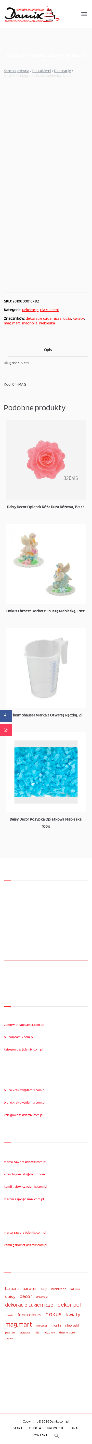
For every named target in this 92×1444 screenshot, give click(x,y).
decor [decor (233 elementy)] (26, 1296)
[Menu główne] (84, 14)
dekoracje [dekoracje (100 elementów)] (42, 1297)
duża (67, 318)
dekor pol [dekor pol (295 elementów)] (69, 1304)
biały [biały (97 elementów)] (44, 1289)
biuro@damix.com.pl (19, 1037)
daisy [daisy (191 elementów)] (10, 1296)
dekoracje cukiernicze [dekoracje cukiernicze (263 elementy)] (29, 1304)
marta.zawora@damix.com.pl (25, 1162)
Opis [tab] (48, 349)
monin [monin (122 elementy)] (56, 1325)
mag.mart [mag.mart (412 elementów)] (18, 1324)
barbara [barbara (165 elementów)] (12, 1288)
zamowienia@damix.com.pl (24, 1025)
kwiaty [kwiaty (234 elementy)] (73, 1314)
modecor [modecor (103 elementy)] (41, 1325)
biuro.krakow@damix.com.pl (24, 1090)
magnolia (30, 323)
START (18, 1428)
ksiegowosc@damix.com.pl (23, 1049)
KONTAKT (40, 1435)
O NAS (74, 1428)
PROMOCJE (55, 1428)
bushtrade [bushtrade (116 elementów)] (58, 1289)
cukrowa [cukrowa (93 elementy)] (75, 1289)
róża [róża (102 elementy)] (37, 1332)
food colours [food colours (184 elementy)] (29, 1314)
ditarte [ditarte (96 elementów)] (9, 1315)
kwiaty (78, 318)
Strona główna (16, 70)
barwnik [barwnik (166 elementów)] (30, 1288)
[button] (57, 1435)
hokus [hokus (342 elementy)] (53, 1314)
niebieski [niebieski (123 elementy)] (72, 1325)
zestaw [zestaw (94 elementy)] (9, 1338)
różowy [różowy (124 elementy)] (49, 1332)
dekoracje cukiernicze (44, 318)
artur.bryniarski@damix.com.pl (26, 1174)
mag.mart (12, 323)
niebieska (47, 323)
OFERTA (35, 1428)
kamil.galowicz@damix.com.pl (25, 1186)
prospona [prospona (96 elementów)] (24, 1332)
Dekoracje (62, 70)
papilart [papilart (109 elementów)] (10, 1332)
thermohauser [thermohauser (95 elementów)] (67, 1332)
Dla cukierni (41, 70)
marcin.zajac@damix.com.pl (24, 1199)
